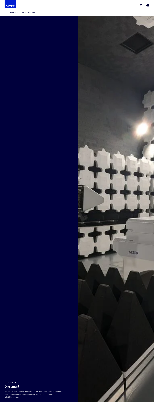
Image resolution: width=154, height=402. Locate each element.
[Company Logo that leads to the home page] (10, 4)
